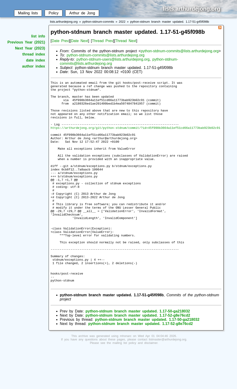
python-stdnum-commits (98, 21)
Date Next (79, 41)
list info (38, 36)
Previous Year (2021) (26, 42)
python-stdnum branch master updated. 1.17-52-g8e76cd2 (138, 356)
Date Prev (60, 41)
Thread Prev (102, 41)
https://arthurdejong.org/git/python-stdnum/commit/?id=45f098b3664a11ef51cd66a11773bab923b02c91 (135, 137)
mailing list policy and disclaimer (134, 384)
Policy (54, 13)
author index (33, 66)
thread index (33, 54)
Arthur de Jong (82, 13)
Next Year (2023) (30, 48)
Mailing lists (28, 13)
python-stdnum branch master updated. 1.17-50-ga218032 (138, 352)
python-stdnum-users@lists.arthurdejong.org (113, 59)
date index (35, 60)
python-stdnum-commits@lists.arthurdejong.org (179, 51)
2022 (122, 21)
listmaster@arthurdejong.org (167, 380)
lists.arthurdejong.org (64, 21)
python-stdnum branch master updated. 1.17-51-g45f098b (169, 21)
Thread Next (125, 41)
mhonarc (125, 377)
